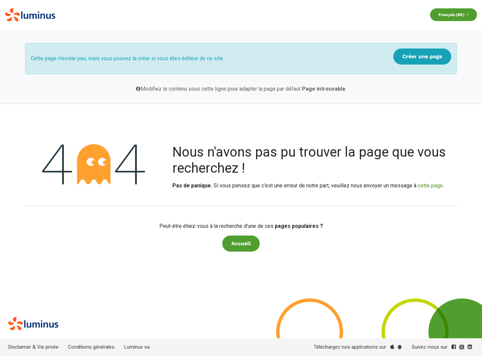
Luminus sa (137, 347)
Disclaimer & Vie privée (33, 347)
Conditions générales (91, 347)
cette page (430, 185)
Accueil (241, 243)
